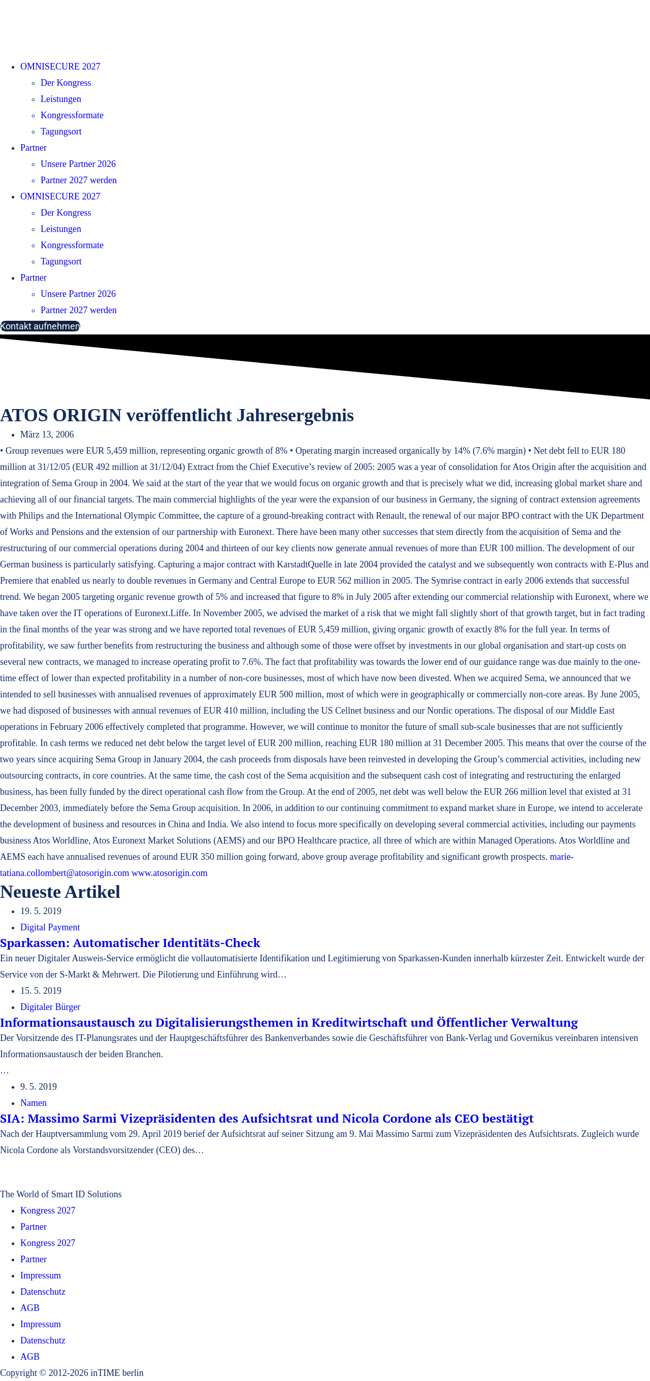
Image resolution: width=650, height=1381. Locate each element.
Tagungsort (61, 131)
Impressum (40, 1275)
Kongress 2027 (48, 1210)
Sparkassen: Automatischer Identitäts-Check (130, 942)
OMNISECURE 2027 (60, 66)
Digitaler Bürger (50, 1007)
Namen (33, 1103)
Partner (33, 148)
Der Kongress (66, 83)
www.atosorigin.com (170, 873)
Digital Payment (50, 927)
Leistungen (61, 99)
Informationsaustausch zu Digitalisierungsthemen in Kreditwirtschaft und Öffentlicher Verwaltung (289, 1022)
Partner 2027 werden (79, 180)
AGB (30, 1308)
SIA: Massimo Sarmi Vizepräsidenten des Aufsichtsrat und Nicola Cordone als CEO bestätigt (267, 1118)
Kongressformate (72, 115)
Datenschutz (43, 1292)
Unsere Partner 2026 (78, 164)
